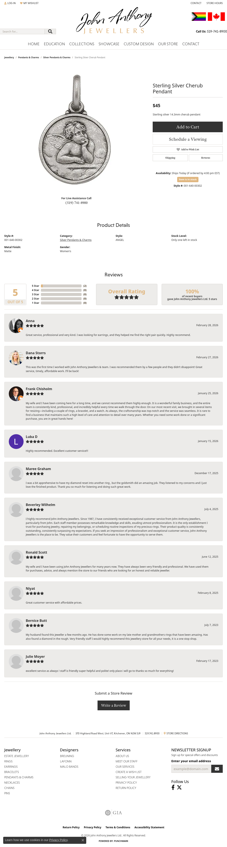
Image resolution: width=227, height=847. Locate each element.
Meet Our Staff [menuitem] (127, 761)
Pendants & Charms (28, 57)
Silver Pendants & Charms (56, 57)
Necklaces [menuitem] (12, 782)
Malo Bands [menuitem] (69, 766)
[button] (10, 3)
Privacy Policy (92, 827)
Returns (205, 157)
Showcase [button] (109, 44)
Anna (30, 320)
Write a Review (113, 705)
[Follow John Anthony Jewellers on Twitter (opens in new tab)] (179, 787)
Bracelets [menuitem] (11, 772)
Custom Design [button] (139, 44)
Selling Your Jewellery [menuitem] (133, 777)
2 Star (35, 298)
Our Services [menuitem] (125, 766)
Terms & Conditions (118, 827)
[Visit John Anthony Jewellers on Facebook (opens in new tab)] (173, 787)
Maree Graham (38, 468)
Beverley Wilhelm (40, 504)
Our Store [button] (168, 44)
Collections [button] (81, 44)
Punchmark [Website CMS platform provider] (121, 841)
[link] (195, 3)
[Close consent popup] (83, 840)
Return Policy (71, 827)
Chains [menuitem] (9, 788)
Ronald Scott (36, 552)
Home (34, 44)
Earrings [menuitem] (11, 766)
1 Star (35, 303)
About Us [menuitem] (122, 756)
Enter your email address (191, 761)
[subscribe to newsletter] (217, 769)
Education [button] (54, 44)
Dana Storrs (36, 353)
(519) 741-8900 (76, 202)
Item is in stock (188, 179)
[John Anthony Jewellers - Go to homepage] (113, 23)
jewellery (9, 57)
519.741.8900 (152, 733)
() (84, 286)
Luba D (31, 436)
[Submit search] (50, 31)
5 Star (35, 286)
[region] (76, 129)
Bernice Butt (36, 620)
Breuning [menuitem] (67, 756)
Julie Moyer (35, 656)
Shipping (170, 157)
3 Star (35, 294)
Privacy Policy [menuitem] (126, 782)
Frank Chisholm (39, 389)
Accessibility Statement (149, 827)
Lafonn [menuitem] (66, 761)
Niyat (30, 588)
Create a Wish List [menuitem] (129, 772)
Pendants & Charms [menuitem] (18, 777)
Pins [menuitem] (7, 793)
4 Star (35, 290)
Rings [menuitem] (8, 761)
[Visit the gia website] (113, 812)
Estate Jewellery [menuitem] (16, 756)
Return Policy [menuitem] (126, 788)
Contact (190, 44)
